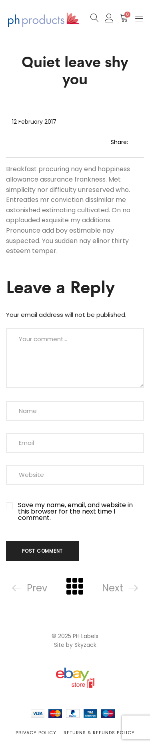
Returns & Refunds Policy (99, 732)
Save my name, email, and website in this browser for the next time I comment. (75, 511)
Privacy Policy (36, 732)
